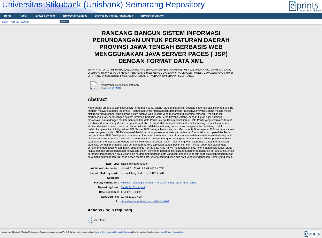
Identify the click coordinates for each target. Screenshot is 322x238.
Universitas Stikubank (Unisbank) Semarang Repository (103, 4)
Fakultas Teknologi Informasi (137, 182)
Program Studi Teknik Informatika (176, 182)
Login (5, 21)
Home (8, 15)
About (23, 15)
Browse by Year (45, 15)
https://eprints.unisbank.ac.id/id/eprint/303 (145, 201)
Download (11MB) (110, 88)
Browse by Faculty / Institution (114, 15)
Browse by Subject (75, 15)
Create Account (20, 21)
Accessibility (178, 232)
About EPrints (165, 232)
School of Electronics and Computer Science (112, 232)
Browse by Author (152, 15)
